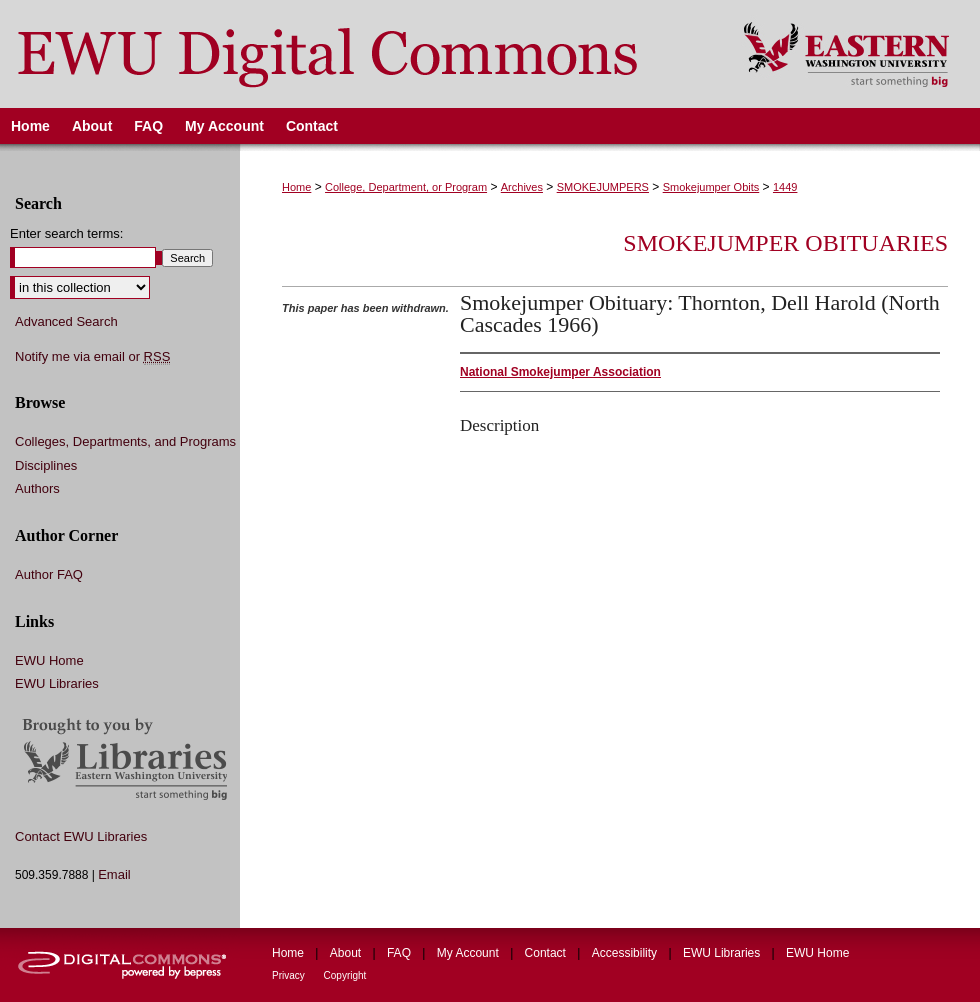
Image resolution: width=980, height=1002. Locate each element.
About (347, 953)
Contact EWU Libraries (81, 836)
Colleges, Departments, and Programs (125, 441)
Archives (522, 187)
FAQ (400, 953)
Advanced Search (66, 321)
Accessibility (626, 953)
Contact (547, 953)
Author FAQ (49, 574)
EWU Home (49, 660)
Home (296, 187)
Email (114, 874)
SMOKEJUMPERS (603, 187)
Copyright (345, 975)
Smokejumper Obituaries (785, 243)
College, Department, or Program (406, 187)
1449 (785, 187)
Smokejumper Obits (711, 187)
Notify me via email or (92, 357)
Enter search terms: (66, 233)
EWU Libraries (57, 683)
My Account (469, 953)
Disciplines (46, 465)
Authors (37, 488)
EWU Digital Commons (358, 54)
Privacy (290, 975)
